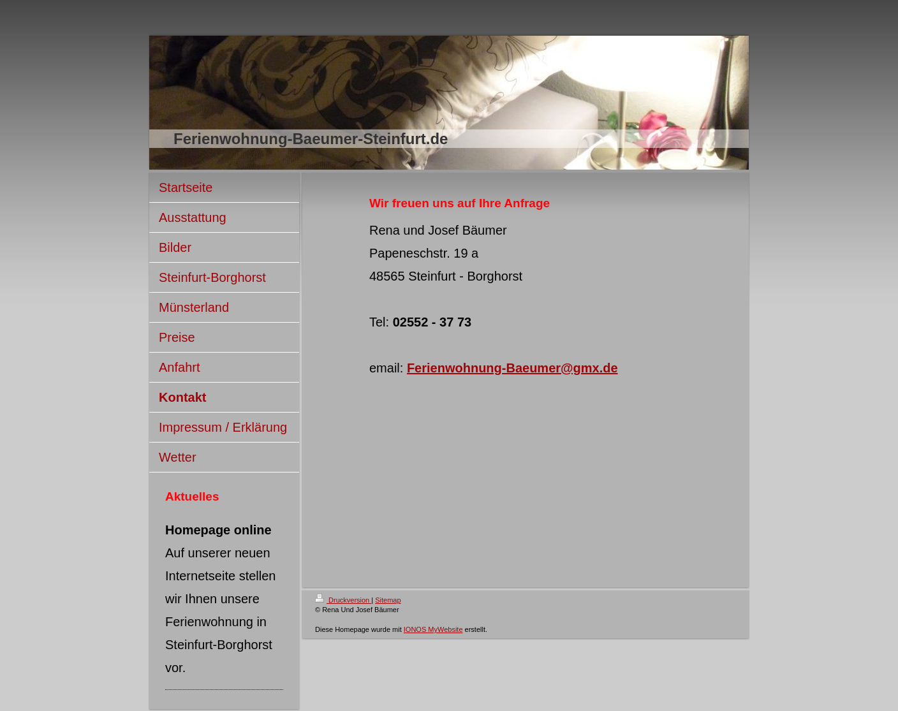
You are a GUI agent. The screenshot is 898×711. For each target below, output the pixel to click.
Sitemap (388, 600)
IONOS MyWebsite (433, 629)
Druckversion (343, 600)
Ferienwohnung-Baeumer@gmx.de (512, 368)
